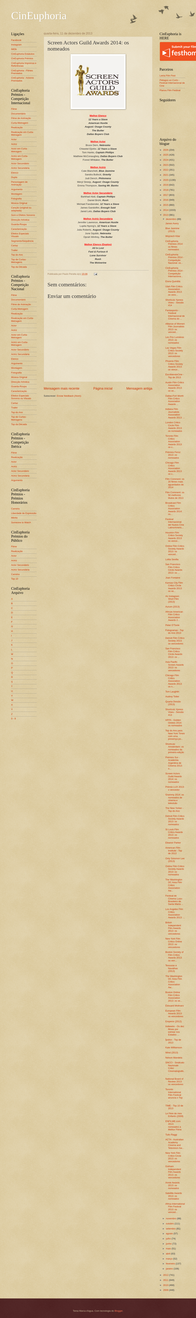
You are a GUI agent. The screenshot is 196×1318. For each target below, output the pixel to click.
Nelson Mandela (173, 1057)
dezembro (171, 219)
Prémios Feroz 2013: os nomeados (173, 455)
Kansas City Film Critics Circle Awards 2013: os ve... (174, 586)
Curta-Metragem (19, 123)
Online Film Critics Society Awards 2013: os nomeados (174, 870)
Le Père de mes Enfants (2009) (174, 1115)
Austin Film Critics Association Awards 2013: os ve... (174, 386)
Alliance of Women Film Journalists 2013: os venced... (175, 327)
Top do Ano (17, 254)
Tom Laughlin (172, 691)
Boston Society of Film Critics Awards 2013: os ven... (174, 956)
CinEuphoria (39, 16)
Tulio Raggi (171, 1134)
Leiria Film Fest (168, 75)
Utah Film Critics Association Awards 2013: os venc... (173, 290)
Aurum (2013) (172, 606)
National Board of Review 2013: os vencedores (174, 1081)
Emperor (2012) (173, 1021)
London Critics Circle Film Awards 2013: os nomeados (173, 426)
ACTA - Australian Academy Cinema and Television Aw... (174, 1143)
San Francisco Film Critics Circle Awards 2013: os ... (173, 568)
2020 (166, 180)
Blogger (119, 1310)
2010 (166, 1285)
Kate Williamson (173, 1047)
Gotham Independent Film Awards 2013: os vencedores (173, 1172)
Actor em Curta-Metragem (19, 150)
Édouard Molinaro (174, 1005)
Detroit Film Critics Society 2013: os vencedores (174, 641)
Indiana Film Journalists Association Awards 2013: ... (175, 413)
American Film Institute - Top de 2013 (173, 850)
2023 (166, 165)
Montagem (16, 194)
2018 (166, 190)
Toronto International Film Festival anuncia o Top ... (174, 1095)
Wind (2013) (171, 1052)
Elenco (14, 172)
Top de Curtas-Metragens (18, 261)
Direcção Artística (20, 219)
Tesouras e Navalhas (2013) (171, 968)
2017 (166, 195)
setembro (171, 1228)
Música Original (19, 203)
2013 (166, 215)
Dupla (14, 177)
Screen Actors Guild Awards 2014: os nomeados (173, 777)
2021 (166, 175)
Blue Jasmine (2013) (172, 229)
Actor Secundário (20, 163)
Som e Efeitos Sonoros (23, 215)
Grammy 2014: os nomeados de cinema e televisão (174, 798)
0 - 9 (13, 718)
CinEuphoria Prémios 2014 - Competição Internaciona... (174, 272)
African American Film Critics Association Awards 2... (174, 615)
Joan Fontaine (172, 577)
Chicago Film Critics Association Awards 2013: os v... (173, 468)
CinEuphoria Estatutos (22, 54)
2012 (166, 1275)
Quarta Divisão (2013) (173, 703)
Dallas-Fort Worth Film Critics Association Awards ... (174, 400)
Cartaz (14, 245)
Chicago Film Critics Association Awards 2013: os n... (173, 681)
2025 (166, 154)
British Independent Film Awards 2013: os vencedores (173, 928)
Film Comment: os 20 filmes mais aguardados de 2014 (174, 483)
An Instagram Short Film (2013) (172, 599)
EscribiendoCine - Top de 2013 (174, 376)
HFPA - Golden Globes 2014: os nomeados (173, 723)
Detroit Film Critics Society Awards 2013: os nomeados (174, 820)
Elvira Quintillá (172, 281)
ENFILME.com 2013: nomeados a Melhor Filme (173, 1125)
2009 (166, 1290)
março (169, 1258)
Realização (17, 127)
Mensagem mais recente (61, 388)
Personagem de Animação (19, 183)
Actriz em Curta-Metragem (19, 157)
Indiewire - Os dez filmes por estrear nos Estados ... (174, 1030)
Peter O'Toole (172, 625)
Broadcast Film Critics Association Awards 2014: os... (173, 508)
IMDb (14, 49)
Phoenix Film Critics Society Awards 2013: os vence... (174, 365)
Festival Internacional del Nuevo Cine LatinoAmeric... (174, 523)
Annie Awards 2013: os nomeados (172, 1185)
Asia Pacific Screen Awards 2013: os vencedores (174, 666)
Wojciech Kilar (172, 236)
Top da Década (19, 267)
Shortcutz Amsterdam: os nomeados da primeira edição (174, 748)
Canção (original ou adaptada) (21, 209)
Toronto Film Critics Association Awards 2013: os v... (173, 441)
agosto (170, 1233)
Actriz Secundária (20, 168)
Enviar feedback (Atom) (69, 395)
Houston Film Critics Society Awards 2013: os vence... (174, 536)
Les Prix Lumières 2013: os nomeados (174, 340)
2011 (166, 1280)
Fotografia (16, 198)
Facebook (16, 40)
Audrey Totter (172, 696)
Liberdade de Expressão (24, 513)
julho (169, 1238)
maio (169, 1248)
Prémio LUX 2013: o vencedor (174, 788)
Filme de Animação (21, 118)
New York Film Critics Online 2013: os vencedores (173, 942)
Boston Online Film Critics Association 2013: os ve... (173, 996)
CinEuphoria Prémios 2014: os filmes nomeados (174, 245)
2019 (166, 184)
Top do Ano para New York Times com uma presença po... (175, 734)
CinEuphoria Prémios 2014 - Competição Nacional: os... (174, 258)
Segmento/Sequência (22, 241)
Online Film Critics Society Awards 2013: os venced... (174, 550)
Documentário (18, 113)
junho (169, 1243)
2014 (166, 210)
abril (168, 1253)
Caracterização (19, 229)
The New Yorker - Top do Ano (174, 809)
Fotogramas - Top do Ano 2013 (174, 631)
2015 (166, 205)
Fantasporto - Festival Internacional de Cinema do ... (175, 314)
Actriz (14, 144)
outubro (170, 1223)
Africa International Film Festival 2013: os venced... (175, 1207)
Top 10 (14, 578)
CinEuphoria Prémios (22, 58)
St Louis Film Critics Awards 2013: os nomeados (174, 833)
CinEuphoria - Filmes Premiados (22, 72)
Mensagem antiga (139, 388)
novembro (171, 1218)
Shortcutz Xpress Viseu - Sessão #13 (174, 712)
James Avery (172, 223)
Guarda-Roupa (19, 224)
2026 (166, 150)
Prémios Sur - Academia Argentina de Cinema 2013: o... (174, 763)
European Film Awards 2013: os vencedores (174, 1013)
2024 (166, 159)
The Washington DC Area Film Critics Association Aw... (173, 885)
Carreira (15, 508)
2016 (166, 200)
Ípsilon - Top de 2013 (173, 1041)
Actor (14, 139)
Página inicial (102, 388)
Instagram (16, 44)
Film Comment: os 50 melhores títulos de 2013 (174, 495)
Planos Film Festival (170, 90)
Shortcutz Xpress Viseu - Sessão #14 (174, 302)
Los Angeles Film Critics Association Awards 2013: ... (175, 913)
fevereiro (171, 1263)
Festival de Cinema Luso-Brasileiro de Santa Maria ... (174, 899)
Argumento (17, 189)
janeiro (170, 1268)
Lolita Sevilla (171, 559)
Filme (14, 109)
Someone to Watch (21, 522)
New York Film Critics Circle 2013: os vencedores (173, 1157)
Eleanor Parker (173, 842)
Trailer (14, 250)
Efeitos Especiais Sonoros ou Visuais (21, 397)
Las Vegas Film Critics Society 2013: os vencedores (174, 352)
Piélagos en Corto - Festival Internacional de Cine (172, 83)
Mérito (14, 517)
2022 (166, 169)
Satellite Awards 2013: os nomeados (173, 1196)
